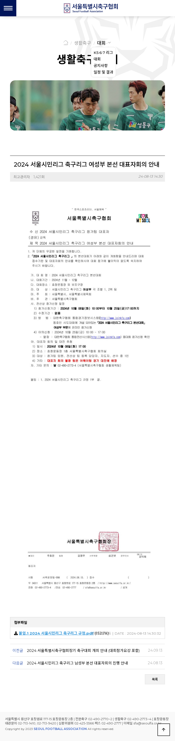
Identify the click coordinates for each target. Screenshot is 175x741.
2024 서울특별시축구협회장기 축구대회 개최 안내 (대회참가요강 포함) (83, 650)
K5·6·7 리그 (103, 52)
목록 (155, 679)
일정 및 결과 (103, 72)
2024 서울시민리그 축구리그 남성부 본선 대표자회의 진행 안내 (77, 663)
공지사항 (101, 65)
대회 (101, 43)
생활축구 (82, 43)
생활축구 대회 (88, 59)
